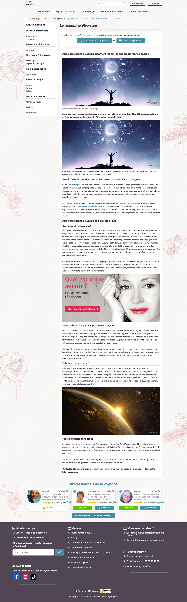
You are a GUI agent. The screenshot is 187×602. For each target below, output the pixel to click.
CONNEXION (155, 4)
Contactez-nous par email (139, 556)
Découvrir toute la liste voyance (93, 516)
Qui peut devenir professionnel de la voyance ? (145, 534)
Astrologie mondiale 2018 (90, 206)
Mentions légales (80, 562)
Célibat (29, 91)
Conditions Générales (82, 548)
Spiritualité (31, 74)
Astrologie (57, 19)
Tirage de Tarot (33, 36)
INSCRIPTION (137, 4)
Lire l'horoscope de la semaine (31, 533)
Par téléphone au (142, 561)
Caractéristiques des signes (30, 538)
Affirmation (31, 112)
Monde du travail (33, 102)
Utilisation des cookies (82, 558)
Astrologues (75, 185)
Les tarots (30, 39)
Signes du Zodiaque (35, 64)
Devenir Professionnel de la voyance (145, 540)
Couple (29, 88)
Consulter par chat (130, 40)
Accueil (29, 19)
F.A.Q (73, 538)
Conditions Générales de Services (88, 543)
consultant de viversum (102, 469)
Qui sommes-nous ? (81, 533)
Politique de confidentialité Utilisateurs (91, 553)
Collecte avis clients (81, 567)
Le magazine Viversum (42, 19)
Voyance (30, 50)
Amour (29, 85)
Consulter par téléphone (94, 40)
